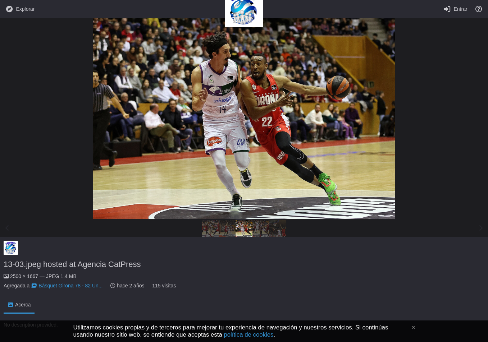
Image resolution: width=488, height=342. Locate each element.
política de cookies (248, 334)
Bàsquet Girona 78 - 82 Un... (66, 285)
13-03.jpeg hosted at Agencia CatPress (72, 264)
